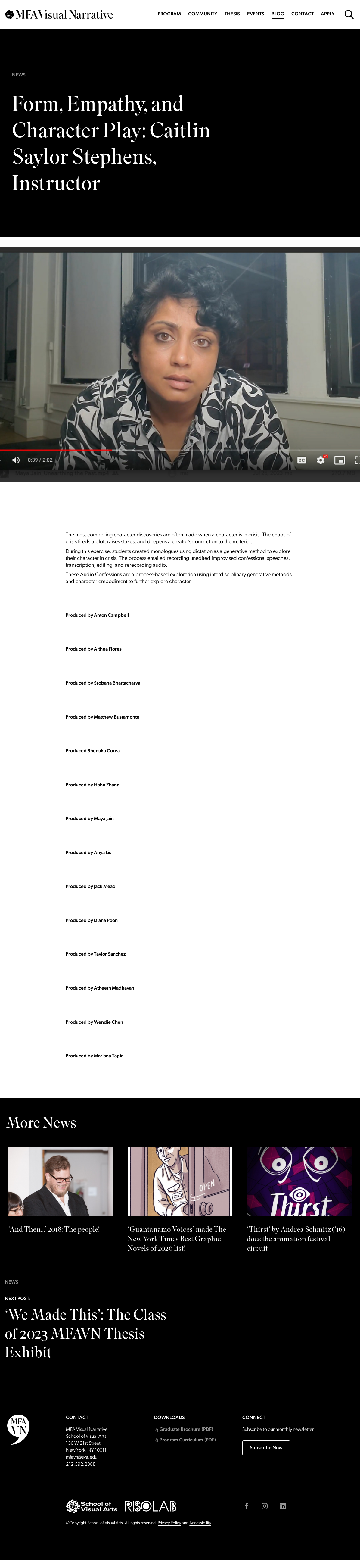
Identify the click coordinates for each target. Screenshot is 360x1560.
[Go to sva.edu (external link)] (91, 1506)
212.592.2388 (80, 1464)
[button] (183, 1429)
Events (255, 14)
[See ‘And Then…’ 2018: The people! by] (60, 1192)
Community (202, 14)
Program (169, 14)
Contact (302, 14)
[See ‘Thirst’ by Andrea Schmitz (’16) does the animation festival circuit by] (299, 1201)
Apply (328, 14)
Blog (278, 14)
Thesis (232, 14)
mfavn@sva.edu (81, 1457)
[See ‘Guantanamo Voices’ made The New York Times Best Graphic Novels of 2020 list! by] (180, 1201)
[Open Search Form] (349, 14)
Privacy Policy (169, 1523)
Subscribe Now (266, 1448)
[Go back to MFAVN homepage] (59, 14)
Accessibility (200, 1523)
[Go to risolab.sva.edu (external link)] (150, 1506)
